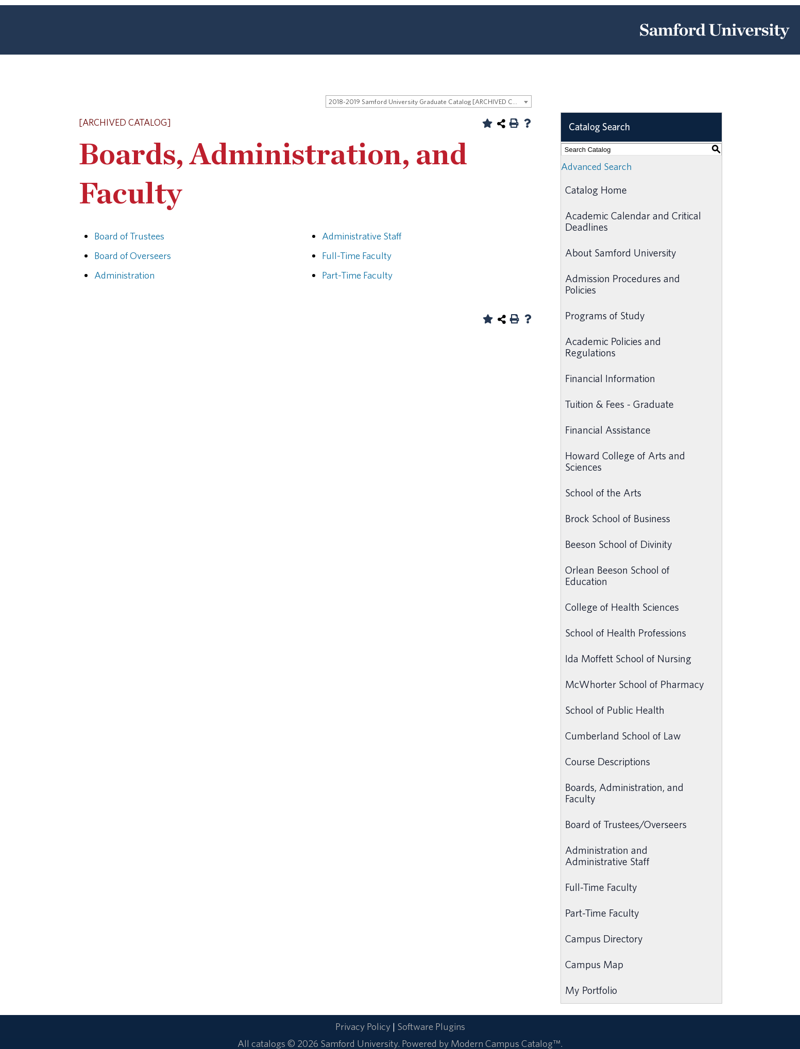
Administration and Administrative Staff (607, 855)
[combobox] (429, 101)
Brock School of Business (617, 518)
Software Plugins (431, 1026)
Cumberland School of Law (623, 736)
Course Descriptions (607, 761)
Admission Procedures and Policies (622, 284)
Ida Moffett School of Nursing (628, 658)
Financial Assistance (608, 430)
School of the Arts (603, 492)
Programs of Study (605, 315)
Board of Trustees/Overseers (626, 824)
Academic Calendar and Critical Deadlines (633, 221)
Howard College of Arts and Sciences (625, 461)
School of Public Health (615, 710)
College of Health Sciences (622, 607)
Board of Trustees (129, 236)
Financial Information (610, 378)
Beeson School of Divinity (618, 544)
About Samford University (620, 253)
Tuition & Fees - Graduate (619, 404)
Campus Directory (604, 938)
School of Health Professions (625, 633)
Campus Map (594, 964)
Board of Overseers (132, 255)
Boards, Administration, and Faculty (624, 792)
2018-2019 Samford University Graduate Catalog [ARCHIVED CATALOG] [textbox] (430, 102)
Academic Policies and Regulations (613, 346)
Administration (124, 275)
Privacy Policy (362, 1026)
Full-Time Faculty (357, 255)
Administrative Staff (361, 236)
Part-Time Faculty (357, 275)
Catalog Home (596, 190)
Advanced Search (596, 166)
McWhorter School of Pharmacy (634, 684)
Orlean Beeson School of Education (617, 575)
